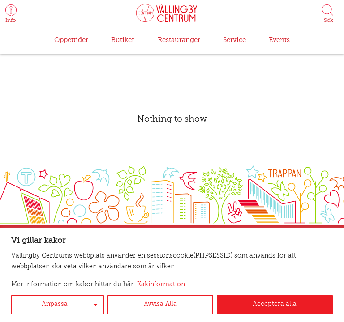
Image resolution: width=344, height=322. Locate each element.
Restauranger (177, 40)
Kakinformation (142, 284)
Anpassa (55, 304)
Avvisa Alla (161, 304)
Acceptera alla (275, 304)
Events (277, 40)
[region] (172, 275)
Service (232, 40)
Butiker (122, 40)
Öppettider (72, 40)
